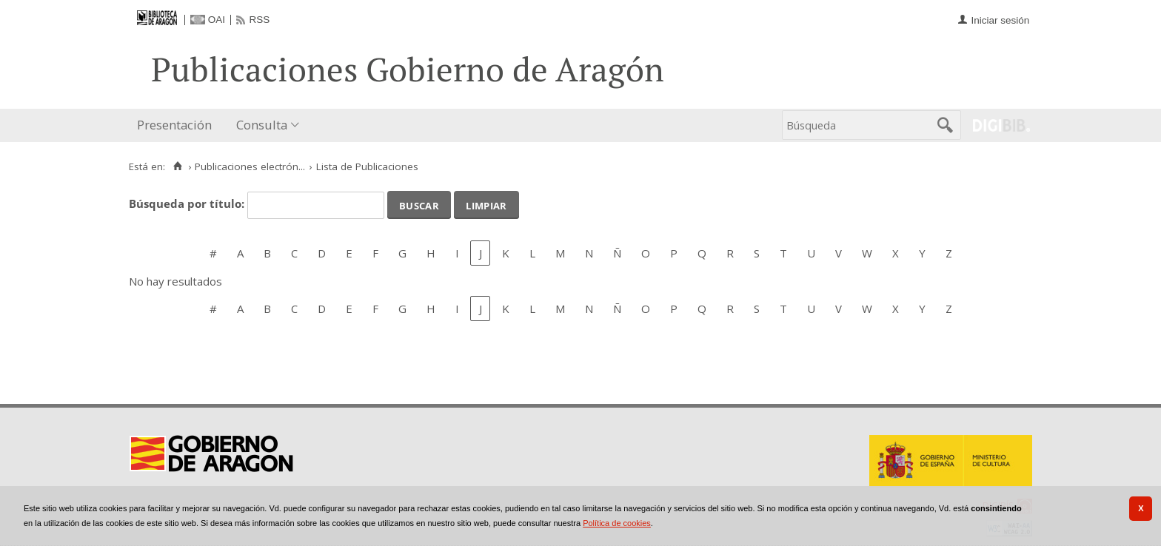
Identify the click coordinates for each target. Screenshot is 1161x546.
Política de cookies (617, 523)
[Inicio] (177, 166)
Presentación (174, 124)
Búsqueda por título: (188, 203)
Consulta (261, 124)
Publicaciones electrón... (250, 166)
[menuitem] (177, 125)
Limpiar (486, 204)
